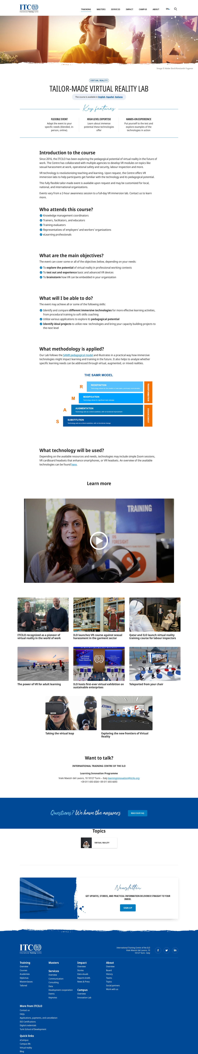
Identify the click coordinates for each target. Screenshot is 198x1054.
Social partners (113, 985)
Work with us (112, 989)
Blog (22, 1051)
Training (86, 9)
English (101, 96)
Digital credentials (28, 1025)
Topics (109, 981)
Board (109, 970)
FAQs (22, 1014)
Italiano (119, 96)
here (74, 464)
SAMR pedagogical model (78, 355)
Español (110, 96)
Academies (25, 974)
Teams (109, 977)
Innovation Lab (84, 997)
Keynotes (53, 997)
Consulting (54, 982)
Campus (143, 9)
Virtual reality (26, 1047)
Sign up (128, 907)
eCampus (24, 1040)
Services (115, 9)
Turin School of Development (33, 1029)
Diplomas (24, 977)
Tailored (23, 985)
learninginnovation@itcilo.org (124, 778)
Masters (101, 9)
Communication (56, 978)
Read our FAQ (137, 813)
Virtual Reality (99, 80)
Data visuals (82, 974)
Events (52, 993)
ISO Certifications (28, 1021)
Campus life (25, 1043)
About (156, 9)
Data (51, 986)
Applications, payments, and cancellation (38, 1017)
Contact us (25, 1010)
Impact (129, 9)
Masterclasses (26, 981)
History (109, 974)
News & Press (83, 981)
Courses (23, 970)
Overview (24, 966)
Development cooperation (61, 989)
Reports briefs (83, 977)
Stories (80, 970)
